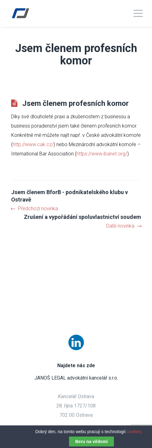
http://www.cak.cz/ (33, 144)
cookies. (135, 431)
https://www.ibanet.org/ (101, 154)
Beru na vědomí (91, 441)
